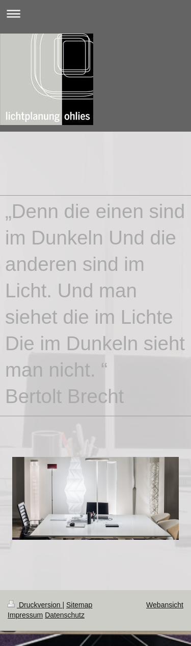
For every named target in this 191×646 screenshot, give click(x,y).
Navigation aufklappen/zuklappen (95, 13)
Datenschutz (65, 615)
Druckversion (35, 605)
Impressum (25, 615)
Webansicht (164, 605)
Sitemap (79, 605)
